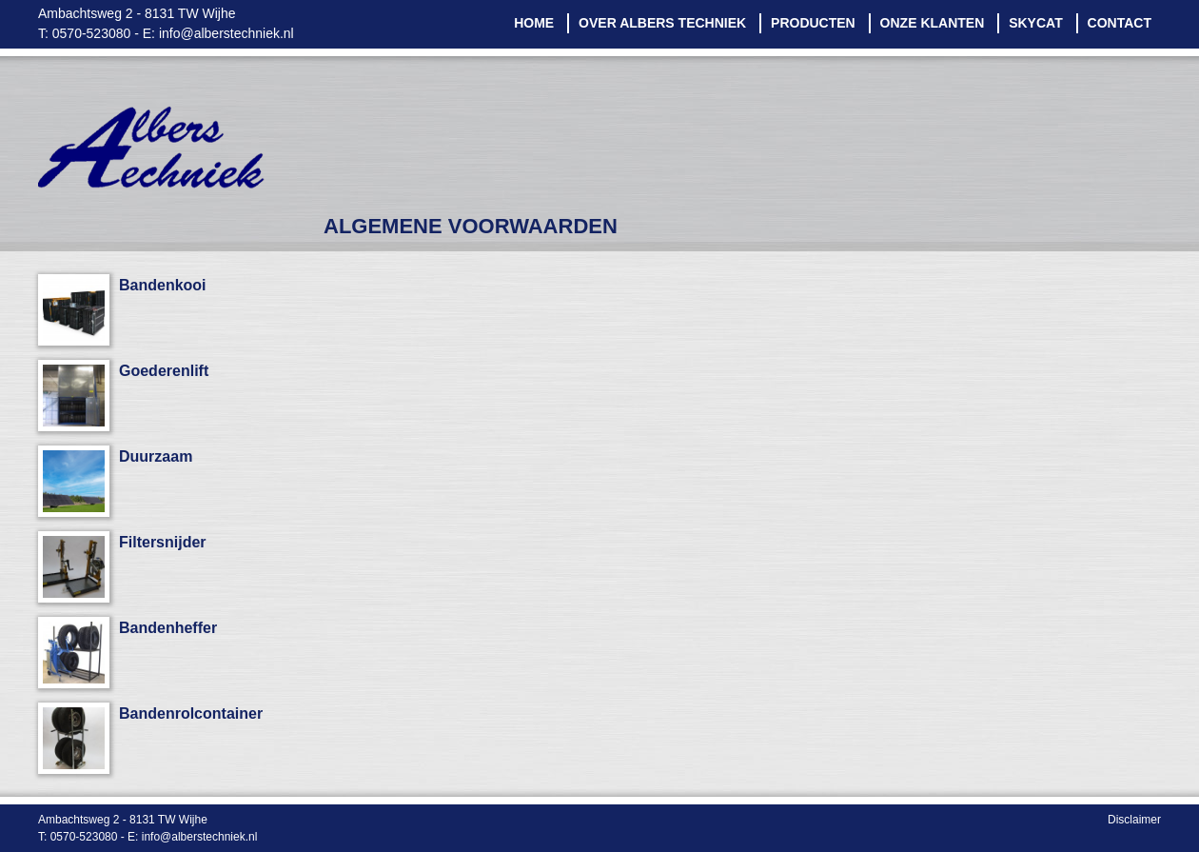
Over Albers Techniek (662, 22)
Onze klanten (932, 22)
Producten (813, 22)
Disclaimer (1134, 819)
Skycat (1036, 22)
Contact (1119, 22)
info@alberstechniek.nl (226, 33)
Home (534, 22)
